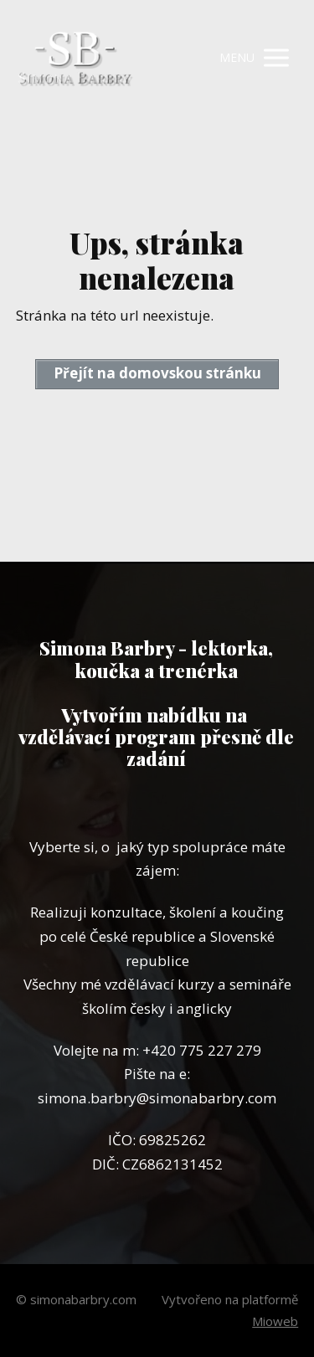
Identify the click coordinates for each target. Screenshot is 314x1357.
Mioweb (275, 1321)
